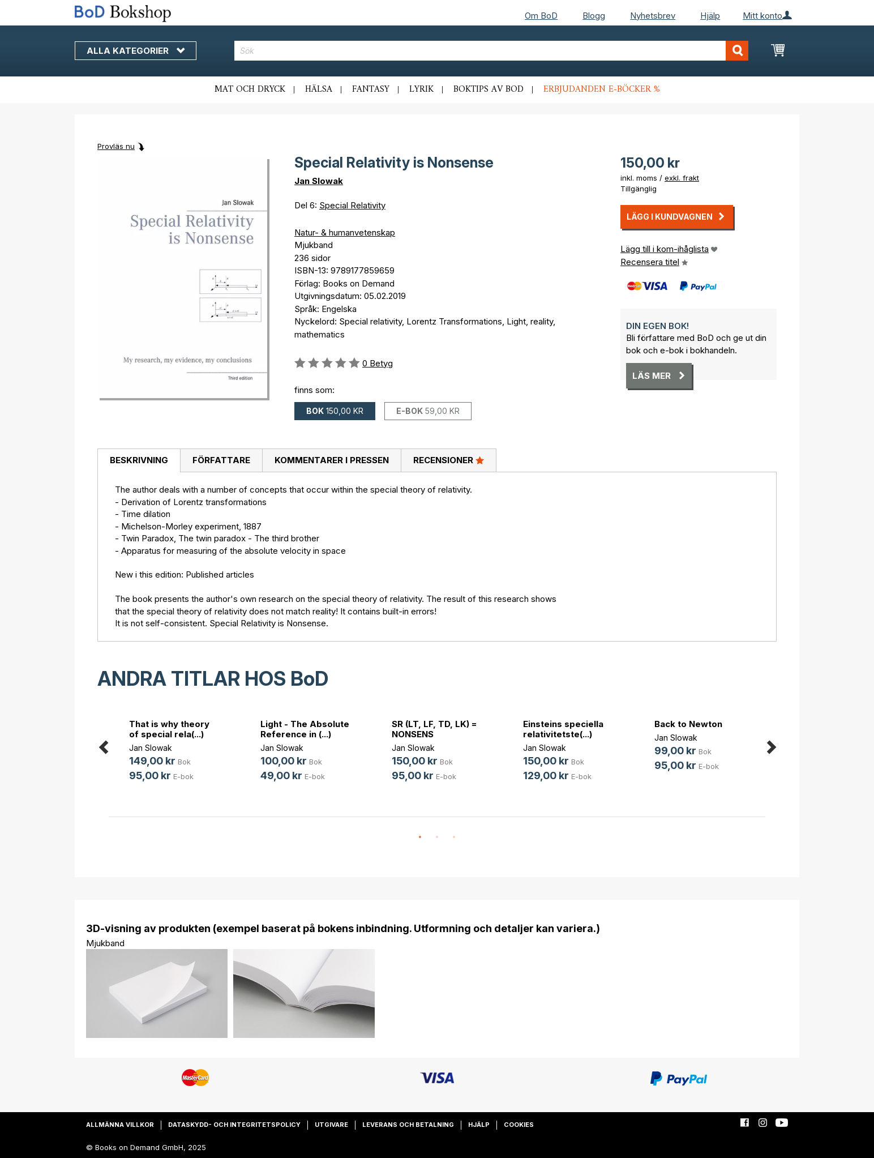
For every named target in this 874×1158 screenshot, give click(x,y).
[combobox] (491, 51)
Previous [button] (103, 745)
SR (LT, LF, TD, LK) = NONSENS (434, 729)
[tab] (138, 460)
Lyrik (421, 89)
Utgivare (331, 1125)
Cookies (519, 1125)
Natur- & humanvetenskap (344, 232)
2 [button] (437, 837)
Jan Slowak (318, 181)
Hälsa (318, 89)
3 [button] (454, 837)
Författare (221, 460)
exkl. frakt (682, 177)
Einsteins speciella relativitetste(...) (563, 729)
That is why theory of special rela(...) (169, 729)
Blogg (593, 15)
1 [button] (420, 837)
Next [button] (771, 745)
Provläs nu (116, 146)
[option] (174, 752)
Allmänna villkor (120, 1125)
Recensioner (448, 460)
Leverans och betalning (408, 1125)
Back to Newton (688, 724)
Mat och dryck (250, 89)
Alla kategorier (136, 50)
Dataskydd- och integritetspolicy (234, 1125)
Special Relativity (352, 205)
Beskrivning (139, 460)
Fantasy (370, 89)
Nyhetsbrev (652, 15)
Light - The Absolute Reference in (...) (304, 729)
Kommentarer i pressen (332, 460)
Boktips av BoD (488, 89)
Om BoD (541, 15)
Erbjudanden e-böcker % (601, 89)
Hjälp (710, 15)
